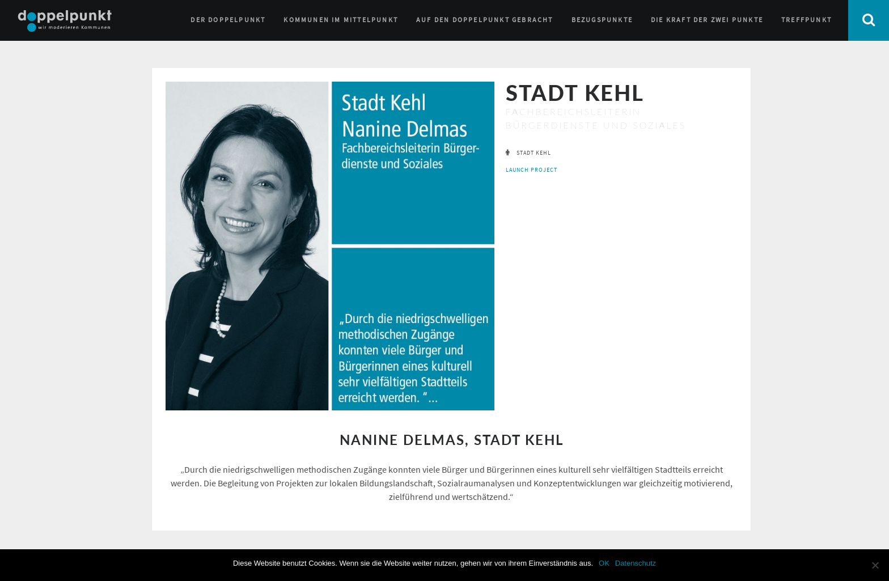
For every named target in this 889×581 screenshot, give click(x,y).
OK (604, 563)
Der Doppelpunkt (227, 19)
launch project (531, 169)
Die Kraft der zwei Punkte (707, 19)
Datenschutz (635, 563)
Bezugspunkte (602, 19)
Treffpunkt (806, 19)
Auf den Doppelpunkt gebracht (484, 19)
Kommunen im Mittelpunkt (340, 19)
